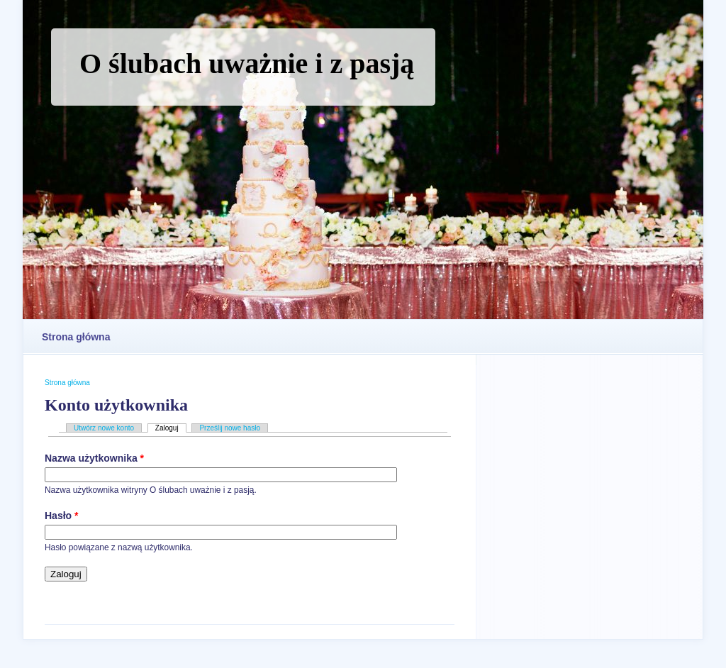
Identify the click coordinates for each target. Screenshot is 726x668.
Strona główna (76, 337)
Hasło (61, 515)
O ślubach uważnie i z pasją (246, 63)
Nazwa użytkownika (94, 458)
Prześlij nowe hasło (229, 428)
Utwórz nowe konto (104, 428)
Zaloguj (170, 428)
